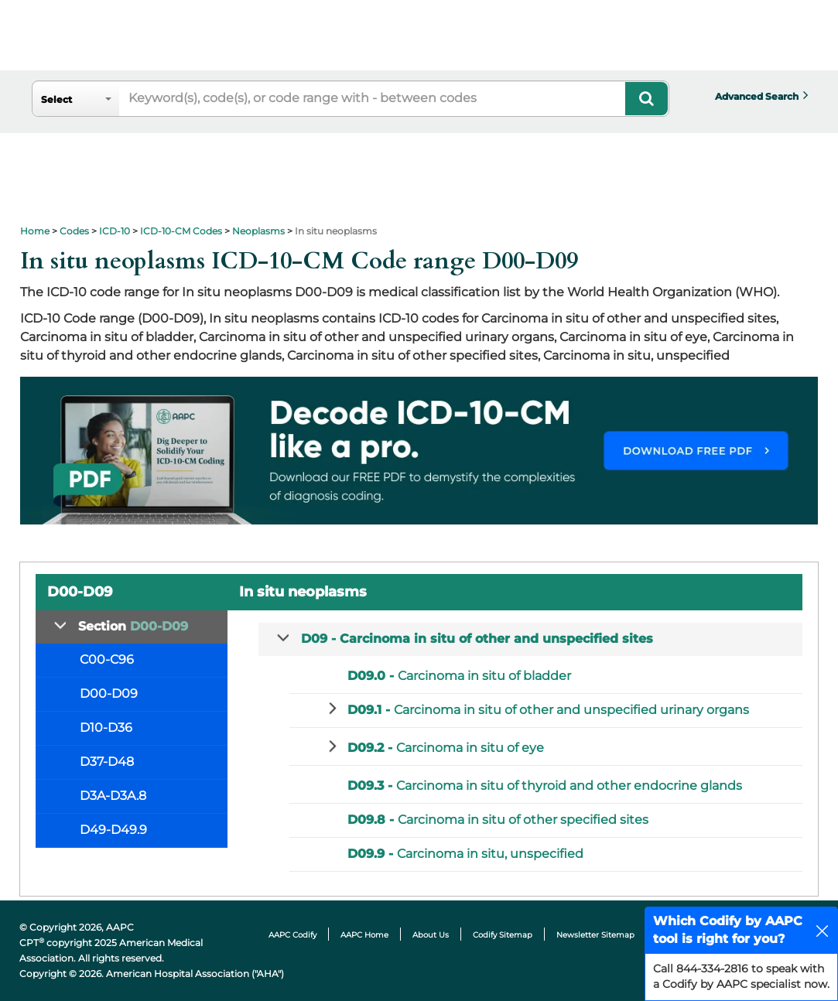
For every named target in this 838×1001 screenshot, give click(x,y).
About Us (430, 935)
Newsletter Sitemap (595, 935)
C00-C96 (107, 659)
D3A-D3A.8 (113, 795)
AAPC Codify (292, 935)
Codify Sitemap (502, 935)
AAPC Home (364, 935)
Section (133, 626)
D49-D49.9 (113, 829)
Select (56, 99)
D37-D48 (107, 761)
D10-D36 (106, 727)
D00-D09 (109, 693)
